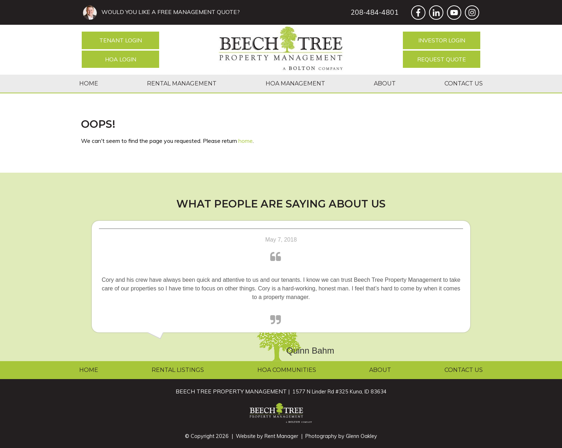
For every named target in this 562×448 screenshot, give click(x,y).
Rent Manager (281, 436)
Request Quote (441, 59)
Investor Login (441, 40)
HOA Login (120, 59)
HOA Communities (286, 370)
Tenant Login (120, 40)
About (385, 83)
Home (88, 83)
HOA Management (295, 83)
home (245, 140)
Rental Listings (178, 370)
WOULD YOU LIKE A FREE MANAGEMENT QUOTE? (169, 11)
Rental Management (181, 83)
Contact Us (463, 83)
